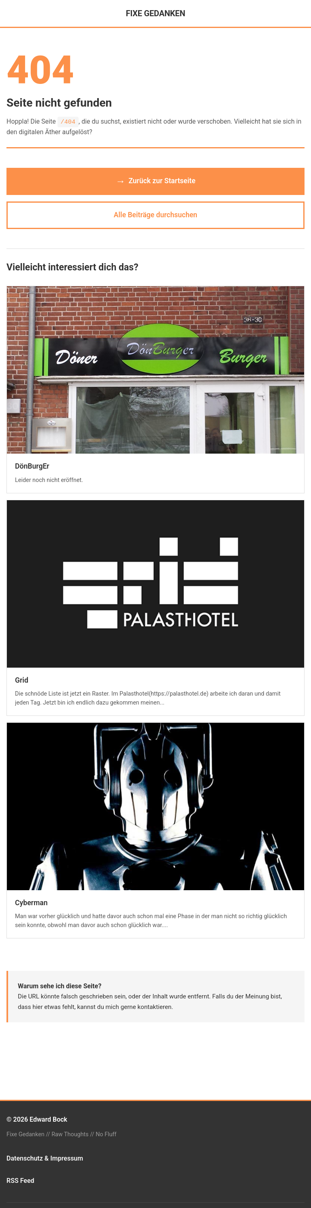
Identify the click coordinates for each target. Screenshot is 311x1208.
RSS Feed (20, 1180)
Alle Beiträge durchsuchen (155, 215)
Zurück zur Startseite (155, 181)
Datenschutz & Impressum (44, 1158)
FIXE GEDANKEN (155, 13)
